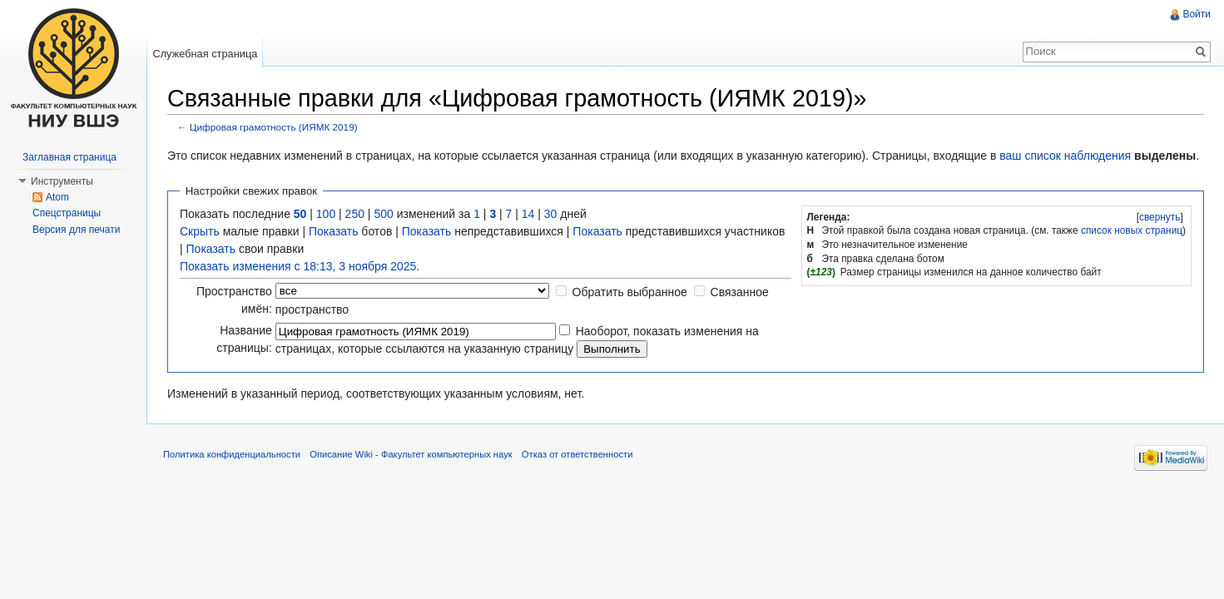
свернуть (1160, 217)
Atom (57, 197)
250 (354, 213)
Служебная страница (204, 53)
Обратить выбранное (629, 292)
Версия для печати (76, 229)
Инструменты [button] (62, 181)
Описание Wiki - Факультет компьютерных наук (411, 454)
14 (528, 213)
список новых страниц (1131, 230)
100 (325, 213)
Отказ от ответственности (577, 454)
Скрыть (200, 231)
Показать (334, 231)
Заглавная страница (69, 157)
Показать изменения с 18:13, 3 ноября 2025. (299, 266)
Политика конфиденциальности (231, 454)
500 (383, 213)
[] (1159, 217)
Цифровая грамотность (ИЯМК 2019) (274, 126)
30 (550, 213)
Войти (1196, 14)
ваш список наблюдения (1065, 155)
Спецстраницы (66, 213)
